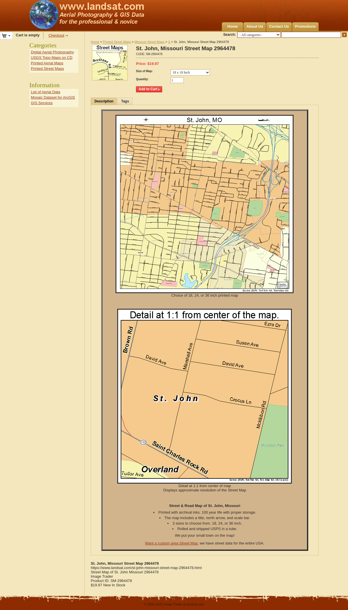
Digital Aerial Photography (52, 52)
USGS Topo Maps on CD (51, 57)
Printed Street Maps (117, 42)
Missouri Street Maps (149, 42)
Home (232, 26)
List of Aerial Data (45, 92)
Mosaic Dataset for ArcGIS (53, 97)
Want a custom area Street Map (171, 543)
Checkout (56, 35)
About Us (254, 26)
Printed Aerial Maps (47, 63)
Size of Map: (144, 71)
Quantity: (142, 79)
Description (104, 101)
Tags (125, 101)
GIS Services (42, 103)
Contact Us (279, 26)
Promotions (305, 26)
